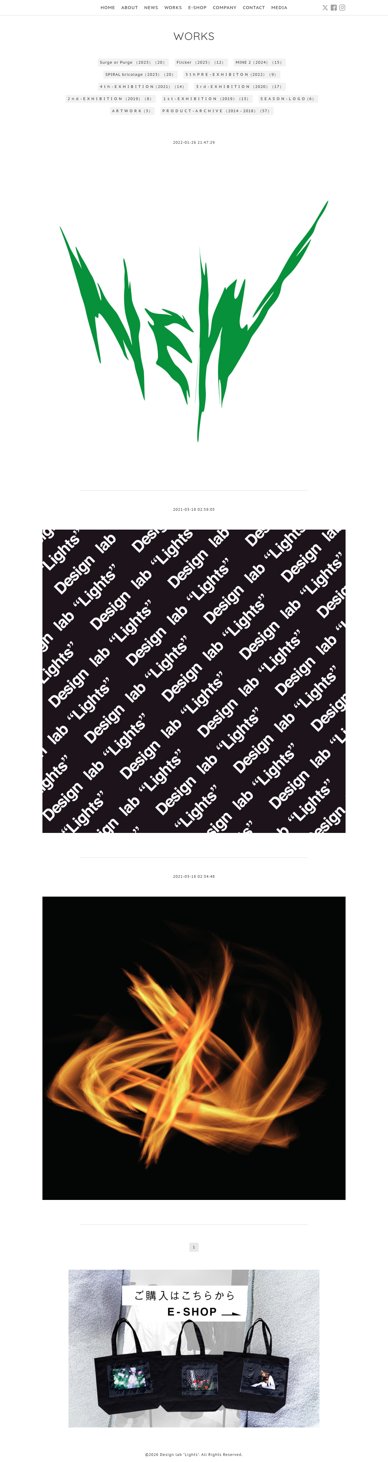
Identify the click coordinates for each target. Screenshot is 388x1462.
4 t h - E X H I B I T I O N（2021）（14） (143, 86)
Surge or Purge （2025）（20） (133, 62)
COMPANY (224, 7)
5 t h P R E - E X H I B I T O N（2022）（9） (232, 74)
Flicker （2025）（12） (201, 62)
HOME (108, 7)
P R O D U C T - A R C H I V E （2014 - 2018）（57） (217, 110)
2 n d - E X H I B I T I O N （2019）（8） (111, 98)
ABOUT (129, 7)
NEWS (151, 7)
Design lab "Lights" (179, 1454)
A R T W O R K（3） (132, 110)
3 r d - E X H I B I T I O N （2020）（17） (240, 86)
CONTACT (254, 7)
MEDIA (279, 7)
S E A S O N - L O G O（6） (288, 98)
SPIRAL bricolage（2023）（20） (140, 74)
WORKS (173, 7)
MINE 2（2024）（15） (260, 62)
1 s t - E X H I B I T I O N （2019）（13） (207, 98)
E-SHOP (197, 7)
